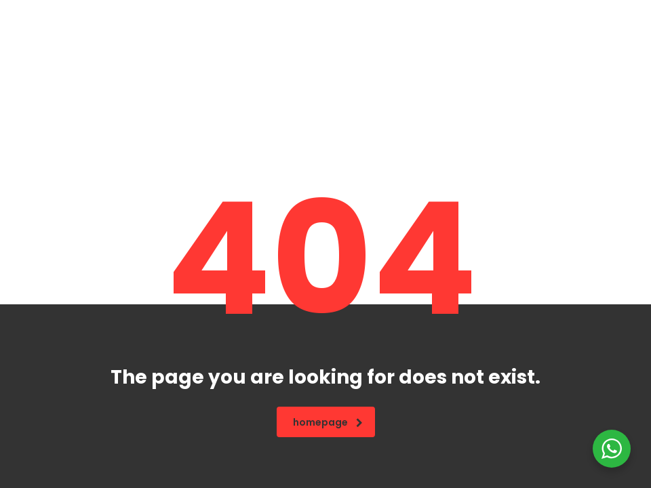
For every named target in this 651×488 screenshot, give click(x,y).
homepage (328, 422)
